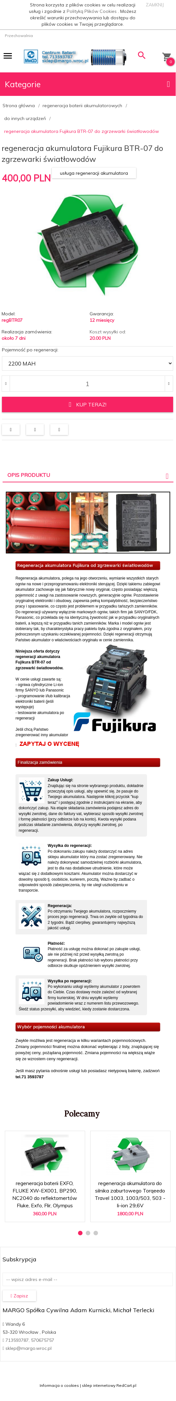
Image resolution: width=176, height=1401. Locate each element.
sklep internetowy (98, 1383)
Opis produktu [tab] (28, 473)
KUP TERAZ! (87, 404)
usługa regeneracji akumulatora (94, 173)
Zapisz (19, 1294)
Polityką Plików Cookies (92, 11)
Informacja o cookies (59, 1383)
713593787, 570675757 (28, 1338)
